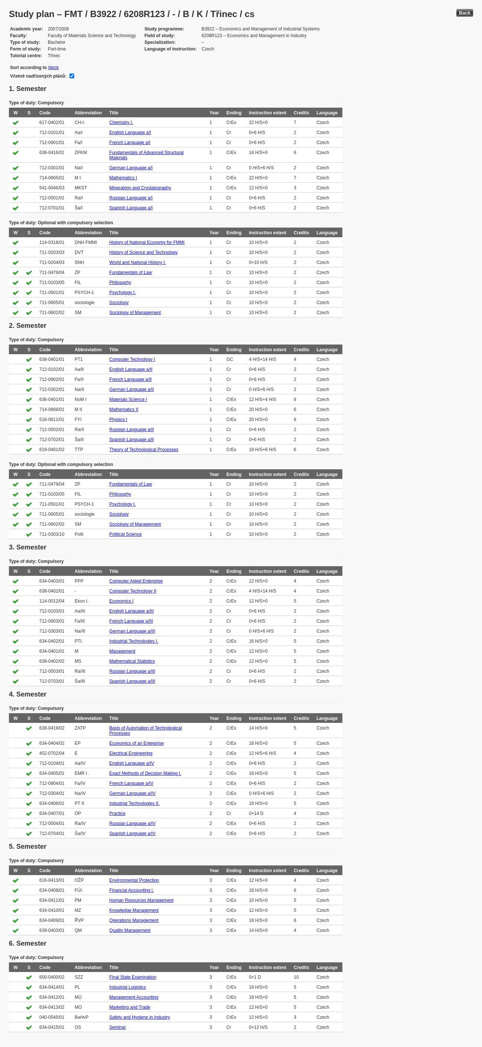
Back (464, 13)
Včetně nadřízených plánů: (38, 76)
